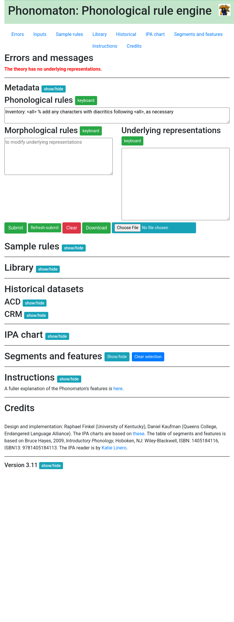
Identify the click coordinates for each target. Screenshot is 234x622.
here (117, 388)
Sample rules (69, 34)
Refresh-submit (45, 227)
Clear (71, 228)
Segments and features (198, 34)
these (138, 433)
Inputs (39, 34)
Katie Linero (114, 448)
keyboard (86, 100)
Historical (126, 34)
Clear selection (148, 356)
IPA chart (155, 34)
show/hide (53, 89)
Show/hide (117, 356)
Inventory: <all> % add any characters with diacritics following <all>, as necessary (117, 115)
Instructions (104, 46)
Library (99, 34)
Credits (134, 46)
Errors (17, 34)
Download (96, 228)
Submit (15, 228)
